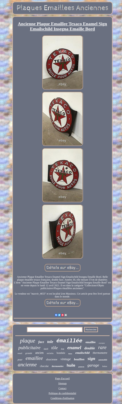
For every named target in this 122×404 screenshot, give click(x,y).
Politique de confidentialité (62, 393)
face (41, 342)
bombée (61, 352)
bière (70, 354)
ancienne (27, 364)
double (89, 348)
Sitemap (62, 383)
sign (91, 358)
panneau (81, 367)
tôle (54, 347)
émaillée (69, 341)
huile (71, 365)
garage (93, 365)
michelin (50, 353)
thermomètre (57, 366)
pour (20, 359)
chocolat (44, 366)
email (19, 353)
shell (46, 349)
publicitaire (29, 347)
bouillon (79, 359)
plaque (27, 341)
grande (28, 353)
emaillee (34, 358)
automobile (102, 360)
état (62, 349)
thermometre (100, 352)
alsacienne (51, 359)
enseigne (102, 343)
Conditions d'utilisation (62, 398)
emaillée (91, 342)
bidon (104, 366)
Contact (62, 388)
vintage (65, 359)
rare (102, 347)
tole (50, 341)
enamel (74, 347)
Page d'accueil (62, 378)
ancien (39, 352)
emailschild (82, 352)
